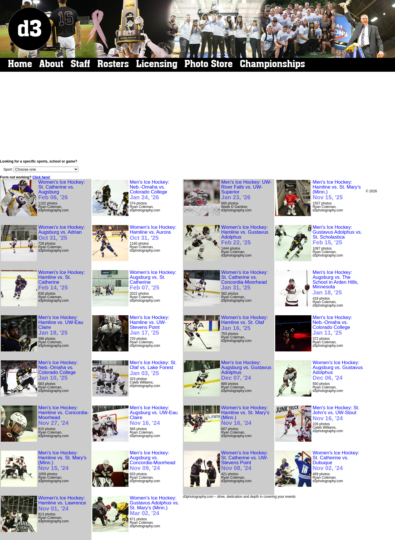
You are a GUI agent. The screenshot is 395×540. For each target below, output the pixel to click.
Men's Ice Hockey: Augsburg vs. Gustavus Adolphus (246, 370)
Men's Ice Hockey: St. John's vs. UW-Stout (336, 413)
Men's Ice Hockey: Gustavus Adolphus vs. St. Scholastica (337, 235)
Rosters (113, 63)
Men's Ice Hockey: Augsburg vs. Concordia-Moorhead (152, 461)
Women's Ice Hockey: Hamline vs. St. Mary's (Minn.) (245, 416)
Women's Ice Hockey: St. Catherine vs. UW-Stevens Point (244, 461)
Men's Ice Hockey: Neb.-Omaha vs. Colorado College (149, 190)
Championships (272, 63)
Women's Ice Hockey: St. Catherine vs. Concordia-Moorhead (244, 280)
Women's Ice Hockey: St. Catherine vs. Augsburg (61, 190)
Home (20, 63)
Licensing (156, 63)
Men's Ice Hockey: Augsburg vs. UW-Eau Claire (154, 416)
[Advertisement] (194, 115)
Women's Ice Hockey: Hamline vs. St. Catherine (61, 280)
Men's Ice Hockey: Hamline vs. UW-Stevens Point (149, 325)
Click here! (41, 177)
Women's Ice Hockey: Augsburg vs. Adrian (61, 233)
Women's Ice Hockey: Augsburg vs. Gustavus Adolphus (338, 370)
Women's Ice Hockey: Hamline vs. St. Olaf (244, 323)
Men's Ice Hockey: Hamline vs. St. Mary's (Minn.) (337, 190)
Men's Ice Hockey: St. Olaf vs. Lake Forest (153, 368)
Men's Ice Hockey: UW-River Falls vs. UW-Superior (246, 190)
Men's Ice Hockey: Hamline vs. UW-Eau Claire (60, 325)
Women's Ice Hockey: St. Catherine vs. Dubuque (336, 461)
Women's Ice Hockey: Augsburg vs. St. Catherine (153, 280)
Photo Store (208, 63)
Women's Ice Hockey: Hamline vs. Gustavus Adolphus (244, 235)
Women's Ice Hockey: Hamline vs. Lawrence (62, 503)
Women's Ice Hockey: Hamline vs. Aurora (153, 233)
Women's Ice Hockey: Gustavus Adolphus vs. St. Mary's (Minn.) (154, 506)
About (51, 63)
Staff (80, 63)
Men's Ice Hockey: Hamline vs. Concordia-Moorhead (63, 416)
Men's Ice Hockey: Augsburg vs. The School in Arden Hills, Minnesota (336, 282)
